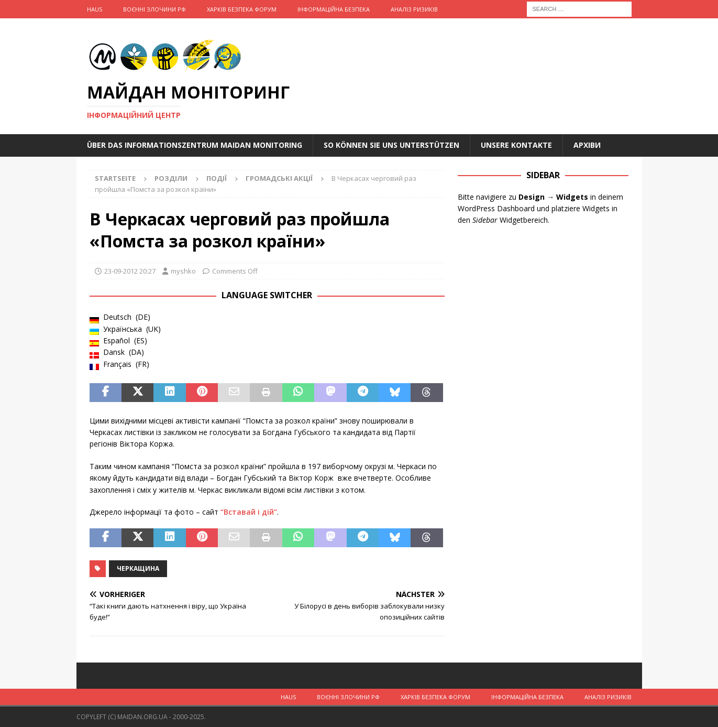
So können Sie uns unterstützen (391, 145)
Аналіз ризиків (414, 9)
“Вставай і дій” (248, 512)
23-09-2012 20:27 (130, 271)
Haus (94, 9)
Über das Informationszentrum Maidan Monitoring (194, 145)
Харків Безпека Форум (242, 9)
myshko (183, 271)
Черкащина (138, 568)
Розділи (170, 178)
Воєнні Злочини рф (154, 9)
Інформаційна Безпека (333, 9)
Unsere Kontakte (516, 145)
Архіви (587, 145)
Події (216, 178)
